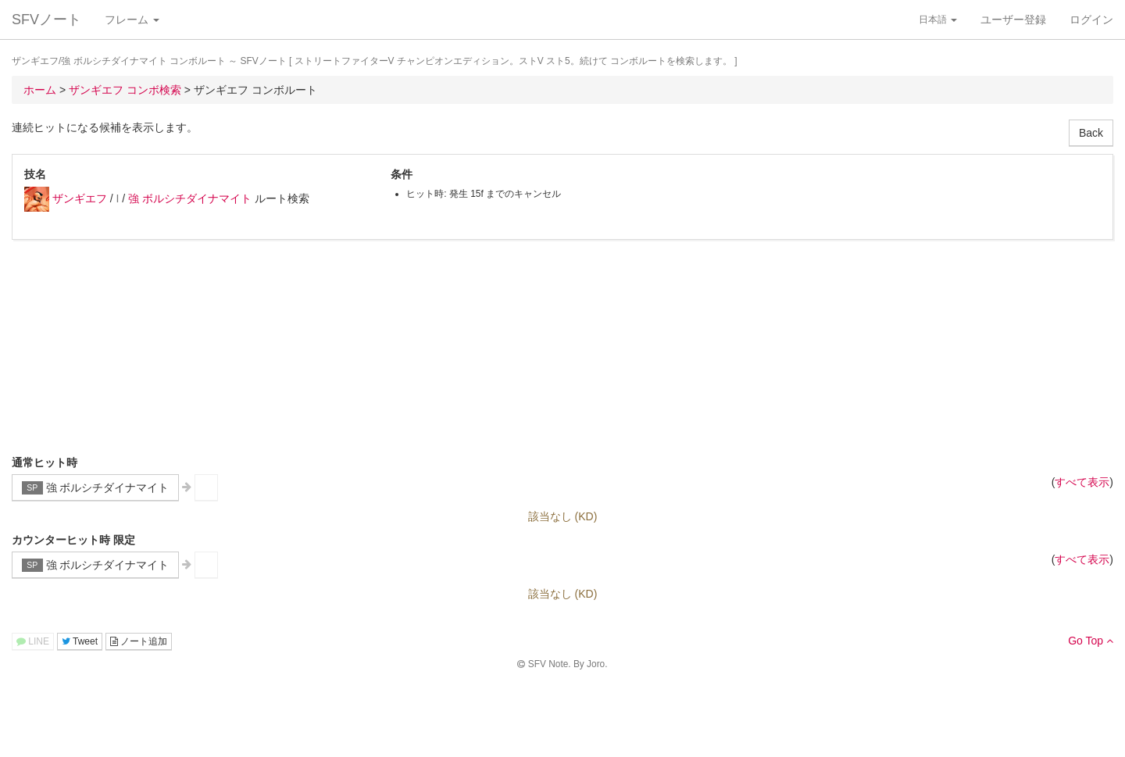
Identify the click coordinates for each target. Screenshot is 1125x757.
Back (1091, 133)
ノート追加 (138, 641)
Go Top (1090, 640)
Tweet (80, 641)
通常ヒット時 (44, 462)
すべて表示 (1082, 482)
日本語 (938, 19)
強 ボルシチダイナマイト (190, 198)
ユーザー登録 (1013, 19)
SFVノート (46, 19)
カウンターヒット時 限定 (73, 540)
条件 (401, 174)
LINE (32, 641)
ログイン (1091, 19)
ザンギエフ (79, 198)
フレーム (132, 19)
